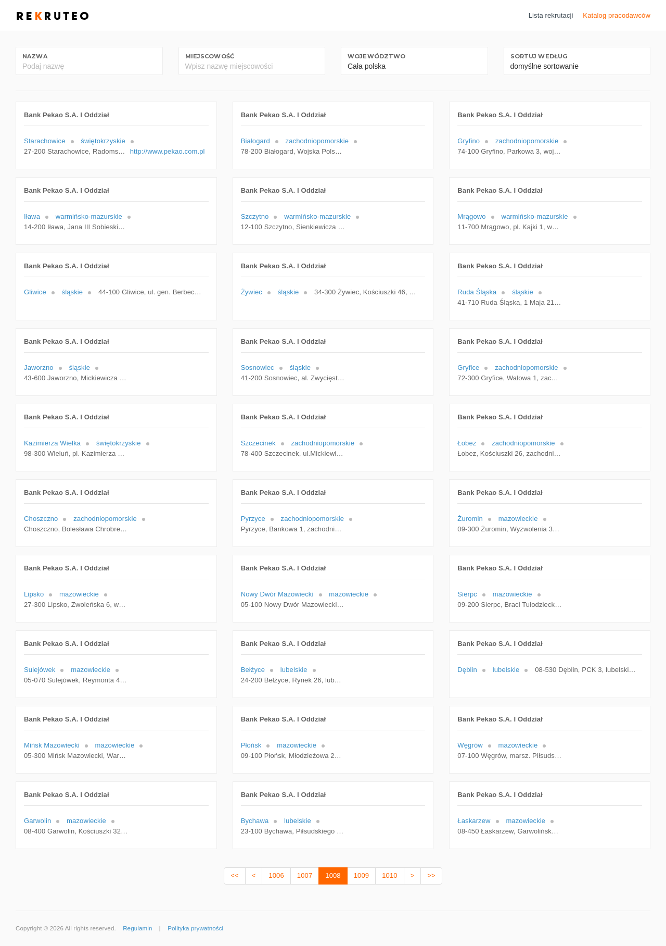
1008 (332, 875)
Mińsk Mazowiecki (52, 745)
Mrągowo (471, 216)
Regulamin (137, 928)
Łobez (466, 443)
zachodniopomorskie (317, 141)
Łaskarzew (473, 821)
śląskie (72, 292)
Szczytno (255, 216)
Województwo (376, 56)
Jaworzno (39, 367)
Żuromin (470, 518)
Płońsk (251, 745)
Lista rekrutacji (551, 15)
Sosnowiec (257, 367)
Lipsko (34, 594)
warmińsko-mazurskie (89, 216)
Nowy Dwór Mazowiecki (277, 594)
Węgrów (469, 745)
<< (234, 875)
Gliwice (35, 292)
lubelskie (294, 670)
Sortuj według (539, 56)
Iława (32, 216)
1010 (389, 875)
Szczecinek (258, 443)
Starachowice (45, 141)
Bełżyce (253, 670)
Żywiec (251, 292)
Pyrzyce (253, 518)
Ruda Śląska (476, 292)
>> (431, 875)
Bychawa (255, 821)
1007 (304, 875)
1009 (361, 875)
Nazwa (34, 56)
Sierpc (467, 594)
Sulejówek (39, 670)
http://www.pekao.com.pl (167, 151)
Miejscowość (209, 56)
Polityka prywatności (195, 928)
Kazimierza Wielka (52, 443)
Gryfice (468, 367)
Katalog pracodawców (616, 15)
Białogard (255, 141)
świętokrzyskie (103, 141)
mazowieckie (518, 518)
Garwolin (37, 821)
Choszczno (41, 518)
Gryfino (468, 141)
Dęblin (467, 670)
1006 (276, 875)
